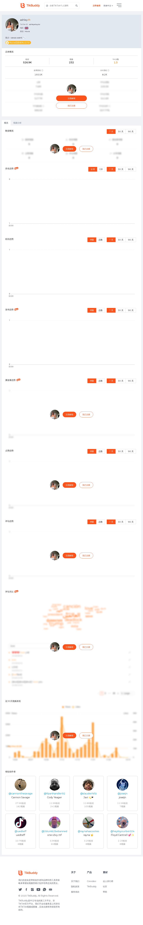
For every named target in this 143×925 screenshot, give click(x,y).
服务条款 (75, 891)
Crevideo (91, 881)
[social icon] (20, 889)
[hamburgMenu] (119, 5)
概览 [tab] (6, 123)
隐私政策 (75, 886)
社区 (105, 886)
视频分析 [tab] (17, 123)
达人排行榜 (108, 881)
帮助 (105, 891)
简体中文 (108, 5)
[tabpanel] (71, 490)
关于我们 (75, 881)
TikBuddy (92, 886)
